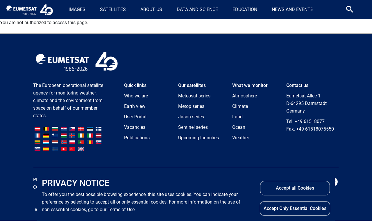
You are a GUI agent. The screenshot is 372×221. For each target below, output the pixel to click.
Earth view (134, 106)
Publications (137, 137)
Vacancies (134, 127)
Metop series (191, 106)
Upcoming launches (198, 137)
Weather (240, 137)
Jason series (191, 117)
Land (237, 117)
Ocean (238, 127)
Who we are (136, 96)
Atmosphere (244, 96)
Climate (240, 106)
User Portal (135, 117)
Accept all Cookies (295, 188)
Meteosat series (194, 96)
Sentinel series (193, 127)
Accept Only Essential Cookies (295, 208)
